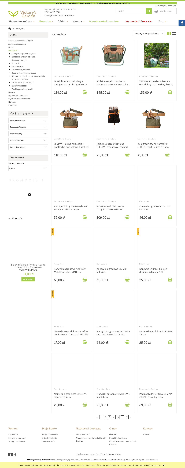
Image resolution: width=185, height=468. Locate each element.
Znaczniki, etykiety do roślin (23, 57)
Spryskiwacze (17, 66)
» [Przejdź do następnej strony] (130, 417)
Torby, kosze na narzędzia (23, 82)
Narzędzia (12, 50)
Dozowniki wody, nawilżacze (24, 73)
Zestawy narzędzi (19, 86)
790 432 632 (52, 12)
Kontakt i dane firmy (118, 438)
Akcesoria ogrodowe (17, 44)
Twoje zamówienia (50, 434)
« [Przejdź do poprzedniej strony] (97, 417)
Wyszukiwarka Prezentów (19, 98)
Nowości (12, 102)
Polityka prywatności (17, 438)
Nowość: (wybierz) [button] (17, 140)
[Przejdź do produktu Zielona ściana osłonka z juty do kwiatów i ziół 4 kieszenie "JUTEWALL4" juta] (28, 247)
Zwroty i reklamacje (16, 441)
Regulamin (13, 434)
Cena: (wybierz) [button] (16, 133)
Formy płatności (82, 434)
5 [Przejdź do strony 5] (118, 417)
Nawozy (11, 92)
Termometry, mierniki (21, 69)
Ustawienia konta (49, 438)
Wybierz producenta (16, 163)
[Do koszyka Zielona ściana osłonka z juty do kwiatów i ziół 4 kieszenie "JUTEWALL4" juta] (28, 279)
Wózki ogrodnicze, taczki (22, 89)
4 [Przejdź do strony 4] (113, 417)
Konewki (15, 63)
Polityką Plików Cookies (77, 465)
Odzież (11, 47)
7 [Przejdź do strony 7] (126, 417)
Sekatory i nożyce (19, 60)
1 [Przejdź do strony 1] (101, 417)
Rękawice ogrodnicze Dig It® (20, 40)
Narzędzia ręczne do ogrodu (24, 53)
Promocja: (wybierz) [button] (17, 147)
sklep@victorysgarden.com (59, 16)
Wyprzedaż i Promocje (18, 95)
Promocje (12, 105)
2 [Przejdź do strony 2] (105, 417)
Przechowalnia (48, 441)
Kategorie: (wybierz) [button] (17, 120)
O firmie (112, 434)
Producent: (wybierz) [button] (18, 127)
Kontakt (146, 434)
